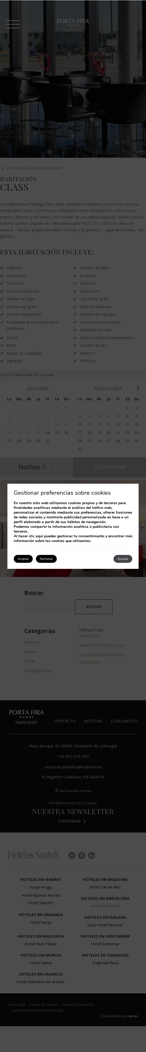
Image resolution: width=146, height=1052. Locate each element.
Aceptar (23, 559)
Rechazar (46, 559)
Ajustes (122, 559)
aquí (39, 536)
